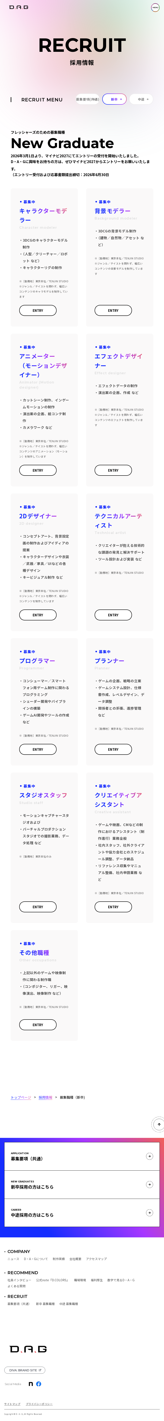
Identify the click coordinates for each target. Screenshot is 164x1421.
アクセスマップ (96, 1258)
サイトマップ (12, 1403)
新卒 (114, 99)
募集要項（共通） (19, 1303)
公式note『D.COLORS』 (52, 1280)
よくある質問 (16, 1286)
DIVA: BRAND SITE (23, 1370)
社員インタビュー (19, 1280)
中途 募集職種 (68, 1303)
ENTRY (38, 310)
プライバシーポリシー (39, 1403)
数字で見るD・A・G (121, 1280)
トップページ (21, 1097)
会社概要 (75, 1258)
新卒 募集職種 (45, 1303)
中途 (141, 99)
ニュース (13, 1258)
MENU (155, 7)
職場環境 (80, 1280)
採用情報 (45, 1097)
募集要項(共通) (87, 99)
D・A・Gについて (36, 1258)
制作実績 (59, 1258)
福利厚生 (97, 1280)
